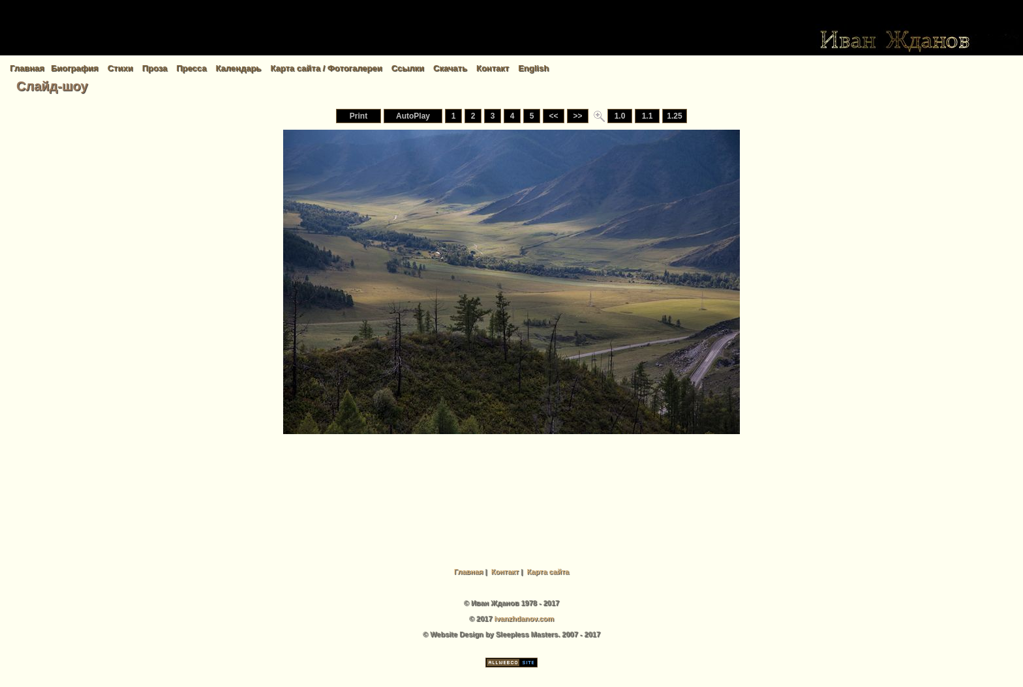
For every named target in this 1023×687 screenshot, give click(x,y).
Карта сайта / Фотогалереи (326, 68)
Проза (155, 68)
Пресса (191, 68)
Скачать (450, 68)
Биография (75, 68)
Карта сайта (548, 572)
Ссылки (407, 68)
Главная (27, 68)
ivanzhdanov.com (524, 618)
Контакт (492, 68)
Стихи (120, 68)
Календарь (238, 68)
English (533, 68)
